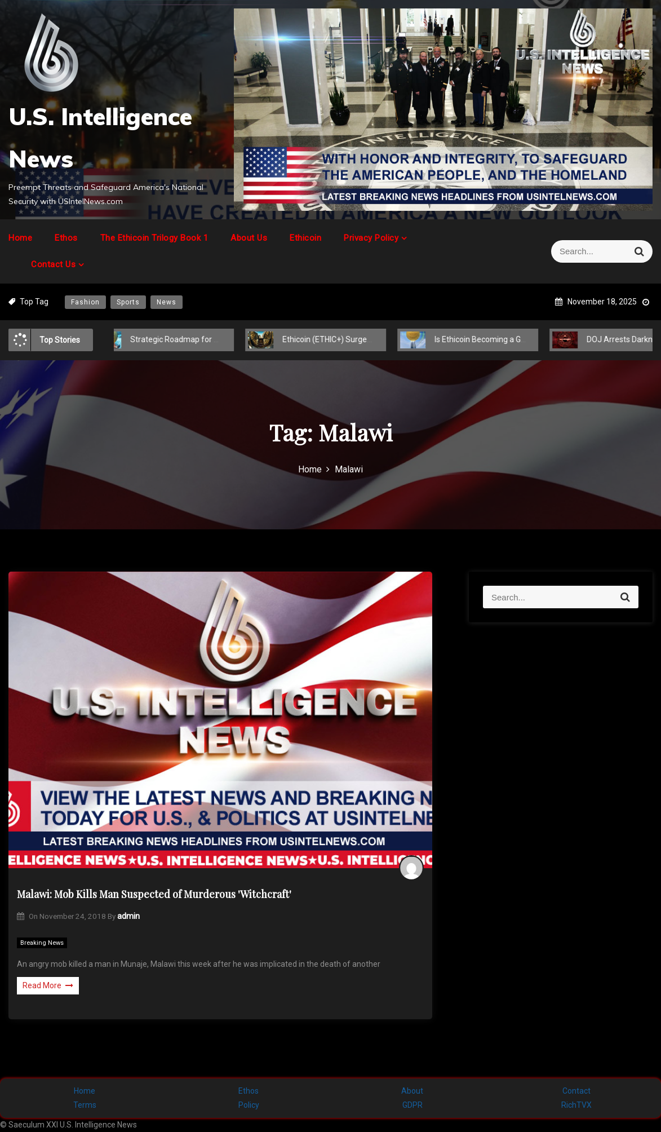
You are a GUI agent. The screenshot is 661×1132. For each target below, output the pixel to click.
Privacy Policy (371, 238)
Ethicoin (305, 238)
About (412, 1090)
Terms (84, 1104)
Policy (248, 1104)
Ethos (66, 238)
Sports (128, 302)
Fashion (85, 302)
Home (20, 238)
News (166, 302)
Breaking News (42, 943)
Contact (576, 1090)
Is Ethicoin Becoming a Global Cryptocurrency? (503, 339)
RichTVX (576, 1104)
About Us (248, 238)
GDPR (412, 1104)
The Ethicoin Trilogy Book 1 (154, 238)
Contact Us (53, 264)
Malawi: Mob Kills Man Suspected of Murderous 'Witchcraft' (154, 894)
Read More (48, 985)
